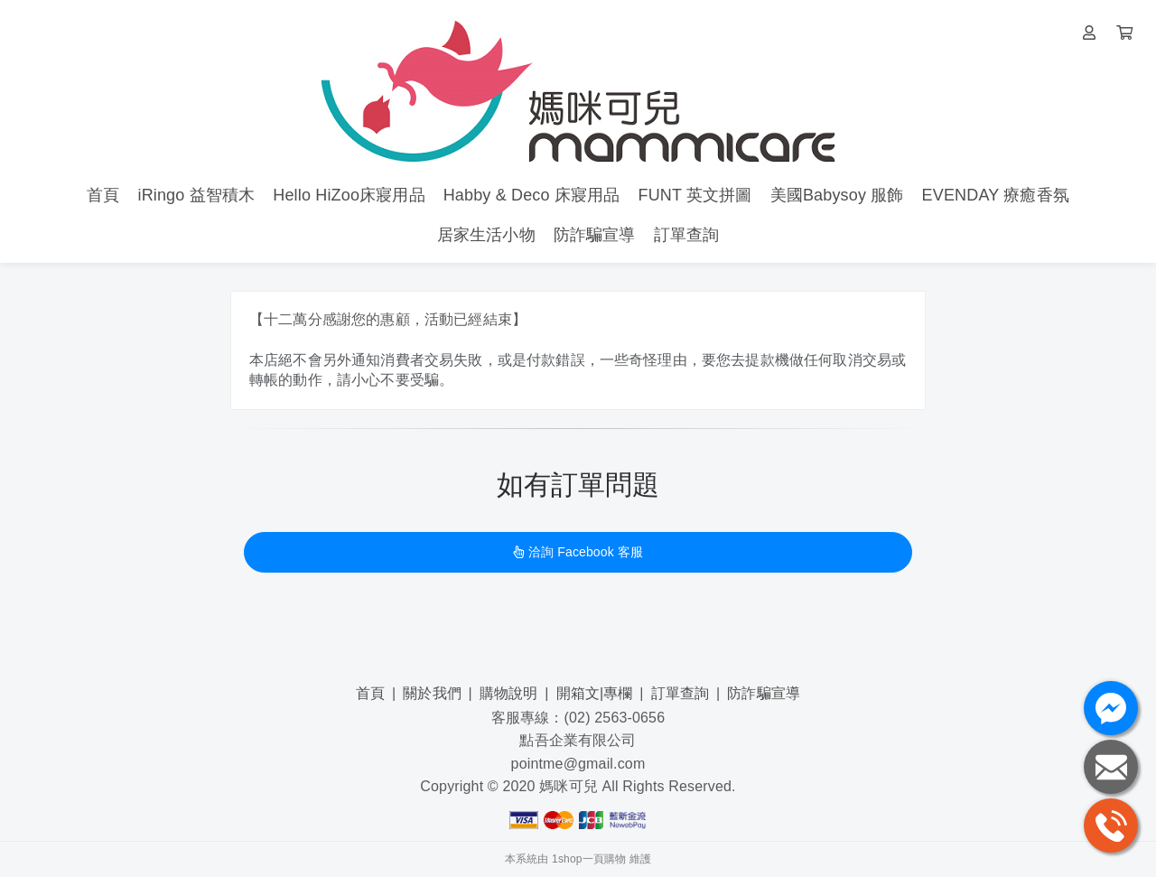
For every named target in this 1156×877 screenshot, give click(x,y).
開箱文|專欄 (594, 693)
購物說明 (509, 693)
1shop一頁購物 (589, 859)
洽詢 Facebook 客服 (578, 552)
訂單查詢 (680, 693)
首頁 (370, 693)
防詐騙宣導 (763, 693)
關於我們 (432, 693)
